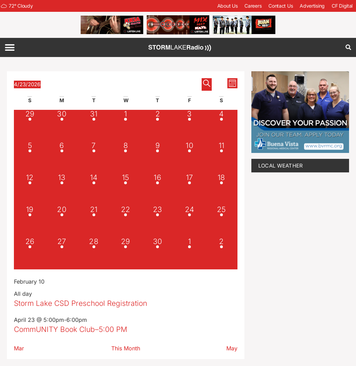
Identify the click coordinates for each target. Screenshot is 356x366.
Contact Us (280, 6)
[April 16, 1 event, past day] (157, 189)
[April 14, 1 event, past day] (94, 189)
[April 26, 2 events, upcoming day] (30, 253)
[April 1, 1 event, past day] (125, 126)
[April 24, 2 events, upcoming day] (189, 221)
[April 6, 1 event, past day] (62, 157)
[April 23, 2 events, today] (157, 221)
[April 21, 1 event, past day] (94, 221)
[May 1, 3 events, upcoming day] (189, 253)
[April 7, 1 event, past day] (94, 157)
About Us (227, 6)
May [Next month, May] (231, 348)
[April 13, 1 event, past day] (62, 189)
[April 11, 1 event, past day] (221, 157)
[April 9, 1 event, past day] (157, 157)
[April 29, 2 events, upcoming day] (125, 253)
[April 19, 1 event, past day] (30, 221)
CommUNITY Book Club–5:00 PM (70, 329)
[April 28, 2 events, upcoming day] (94, 253)
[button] (9, 47)
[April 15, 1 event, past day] (125, 189)
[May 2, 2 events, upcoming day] (221, 253)
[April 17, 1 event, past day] (189, 189)
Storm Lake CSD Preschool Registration (80, 303)
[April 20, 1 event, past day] (62, 221)
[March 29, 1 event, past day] (30, 126)
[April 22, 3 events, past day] (125, 221)
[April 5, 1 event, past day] (30, 157)
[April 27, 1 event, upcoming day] (62, 253)
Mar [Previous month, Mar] (19, 348)
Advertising (312, 6)
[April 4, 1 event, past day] (221, 126)
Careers (252, 6)
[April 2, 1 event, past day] (157, 126)
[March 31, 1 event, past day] (94, 126)
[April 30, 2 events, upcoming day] (157, 253)
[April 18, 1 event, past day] (221, 189)
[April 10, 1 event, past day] (189, 157)
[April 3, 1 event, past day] (189, 126)
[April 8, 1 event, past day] (125, 157)
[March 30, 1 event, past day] (62, 126)
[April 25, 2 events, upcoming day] (221, 221)
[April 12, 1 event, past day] (30, 189)
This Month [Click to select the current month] (125, 348)
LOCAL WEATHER (280, 165)
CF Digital (342, 6)
